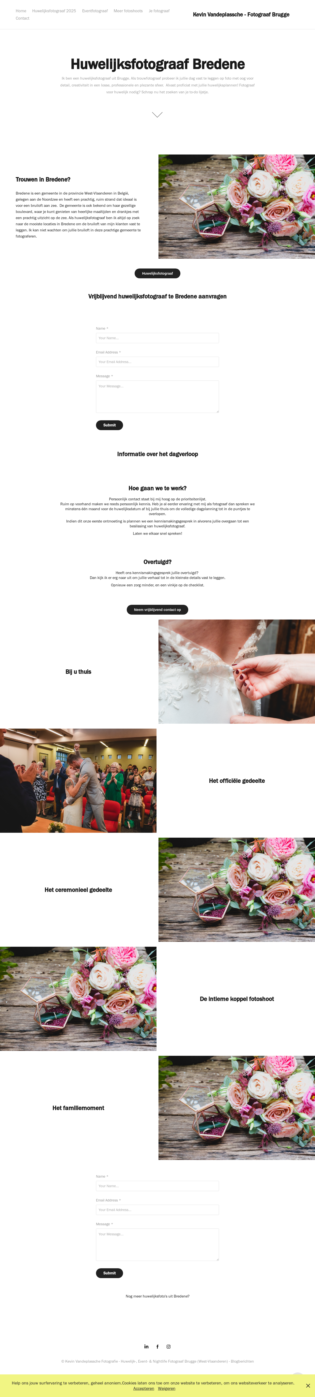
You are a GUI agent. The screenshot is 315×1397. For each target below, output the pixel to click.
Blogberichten (242, 1361)
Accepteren (143, 1388)
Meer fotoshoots (128, 10)
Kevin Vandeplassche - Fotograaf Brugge (241, 14)
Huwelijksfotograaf (157, 273)
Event (142, 1361)
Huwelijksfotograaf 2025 (54, 10)
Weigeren (166, 1388)
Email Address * (108, 352)
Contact (22, 18)
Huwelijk (128, 1361)
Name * (102, 328)
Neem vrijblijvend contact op (157, 610)
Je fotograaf (159, 10)
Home (21, 10)
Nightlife (160, 1361)
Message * (104, 376)
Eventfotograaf (95, 10)
